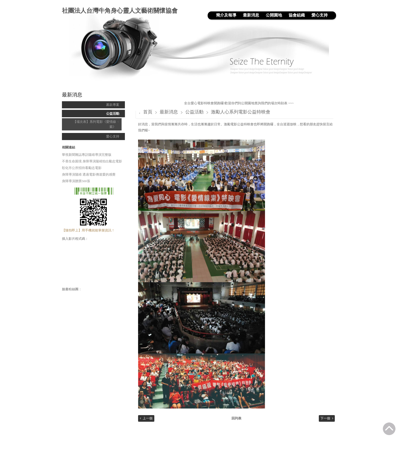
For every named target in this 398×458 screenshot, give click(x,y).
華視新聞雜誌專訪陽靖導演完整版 (86, 155)
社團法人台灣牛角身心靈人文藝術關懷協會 (120, 10)
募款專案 (112, 105)
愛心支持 (112, 136)
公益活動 (112, 113)
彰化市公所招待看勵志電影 (82, 168)
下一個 (325, 418)
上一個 (148, 418)
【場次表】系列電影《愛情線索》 (94, 124)
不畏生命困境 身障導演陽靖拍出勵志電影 (92, 161)
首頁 (147, 111)
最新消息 (169, 111)
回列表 (236, 418)
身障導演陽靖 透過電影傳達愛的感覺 (88, 174)
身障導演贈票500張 (76, 181)
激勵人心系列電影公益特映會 (240, 111)
